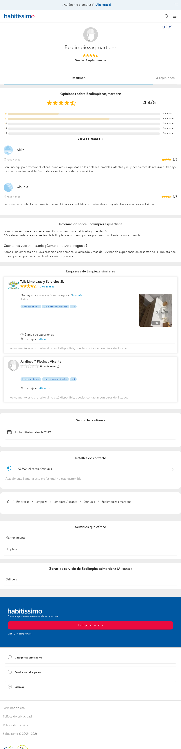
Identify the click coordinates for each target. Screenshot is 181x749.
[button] (90, 658)
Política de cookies (15, 725)
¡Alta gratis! (103, 4)
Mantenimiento (16, 537)
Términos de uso (14, 708)
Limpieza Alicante (65, 502)
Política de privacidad (17, 716)
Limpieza (41, 502)
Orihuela (89, 502)
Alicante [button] (44, 339)
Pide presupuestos (90, 625)
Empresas (22, 502)
